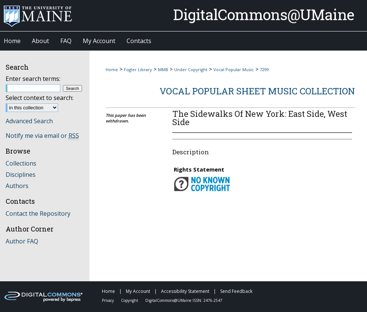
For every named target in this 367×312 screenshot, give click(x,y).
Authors (17, 186)
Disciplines (21, 174)
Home (112, 69)
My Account (138, 291)
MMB (163, 69)
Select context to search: (39, 98)
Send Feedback (236, 291)
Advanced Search (29, 121)
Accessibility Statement (185, 291)
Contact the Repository (38, 213)
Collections (21, 163)
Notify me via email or (42, 135)
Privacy (108, 300)
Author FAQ (22, 241)
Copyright (130, 300)
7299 (264, 69)
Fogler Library (138, 69)
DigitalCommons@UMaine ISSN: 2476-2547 (183, 300)
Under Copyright (190, 69)
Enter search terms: (33, 79)
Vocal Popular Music (233, 69)
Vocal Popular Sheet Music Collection (257, 91)
